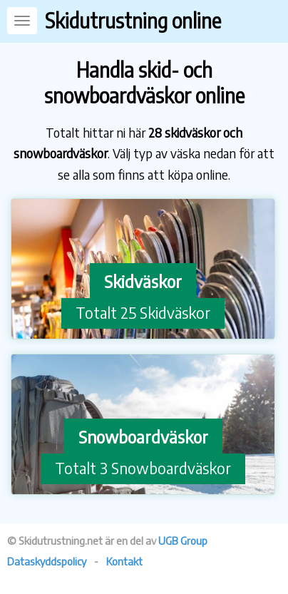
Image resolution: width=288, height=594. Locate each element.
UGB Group (182, 540)
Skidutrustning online (133, 20)
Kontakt (124, 561)
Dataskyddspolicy (46, 561)
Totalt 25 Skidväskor (143, 312)
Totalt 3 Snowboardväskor (143, 468)
